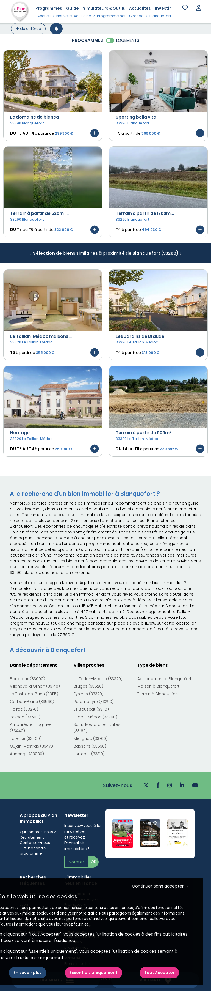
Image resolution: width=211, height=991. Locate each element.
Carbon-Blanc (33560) (32, 701)
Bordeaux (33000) (27, 678)
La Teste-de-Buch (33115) (34, 694)
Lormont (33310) (89, 754)
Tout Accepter (159, 972)
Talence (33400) (25, 738)
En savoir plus (27, 972)
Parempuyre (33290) (94, 701)
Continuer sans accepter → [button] (160, 886)
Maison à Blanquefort (158, 686)
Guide (72, 8)
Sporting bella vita (136, 117)
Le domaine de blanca (34, 117)
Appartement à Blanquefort (164, 678)
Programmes (48, 8)
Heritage (20, 433)
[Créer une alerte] (56, 28)
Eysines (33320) (89, 694)
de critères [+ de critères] (28, 28)
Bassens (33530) (90, 746)
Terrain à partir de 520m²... (39, 213)
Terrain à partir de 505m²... (145, 433)
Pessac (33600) (25, 717)
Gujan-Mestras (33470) (32, 746)
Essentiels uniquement (94, 972)
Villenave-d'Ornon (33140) (35, 686)
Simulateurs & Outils (104, 8)
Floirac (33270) (24, 709)
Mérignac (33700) (91, 738)
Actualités (140, 8)
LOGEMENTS (127, 40)
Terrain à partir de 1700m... (145, 213)
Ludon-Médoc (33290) (95, 717)
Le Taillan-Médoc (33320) (98, 678)
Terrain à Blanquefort (157, 694)
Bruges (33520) (88, 686)
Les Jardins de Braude (140, 336)
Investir (163, 8)
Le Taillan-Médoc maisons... (41, 336)
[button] (198, 8)
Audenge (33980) (27, 754)
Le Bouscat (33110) (91, 709)
